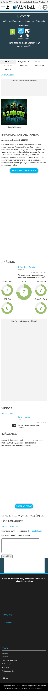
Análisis (24, 66)
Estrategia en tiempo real (23, 21)
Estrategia (40, 21)
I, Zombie (24, 16)
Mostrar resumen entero (24, 171)
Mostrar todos (24, 506)
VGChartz (5, 678)
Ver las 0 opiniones (9, 526)
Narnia (5, 2)
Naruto (35, 2)
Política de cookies (8, 671)
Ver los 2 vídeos (8, 414)
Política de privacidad (9, 664)
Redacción (5, 653)
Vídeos (7, 70)
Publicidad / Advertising (9, 660)
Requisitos (23, 62)
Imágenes (39, 66)
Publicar (6, 556)
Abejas (16, 2)
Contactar (5, 657)
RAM (10, 2)
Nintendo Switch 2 (26, 2)
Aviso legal (5, 667)
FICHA (8, 62)
